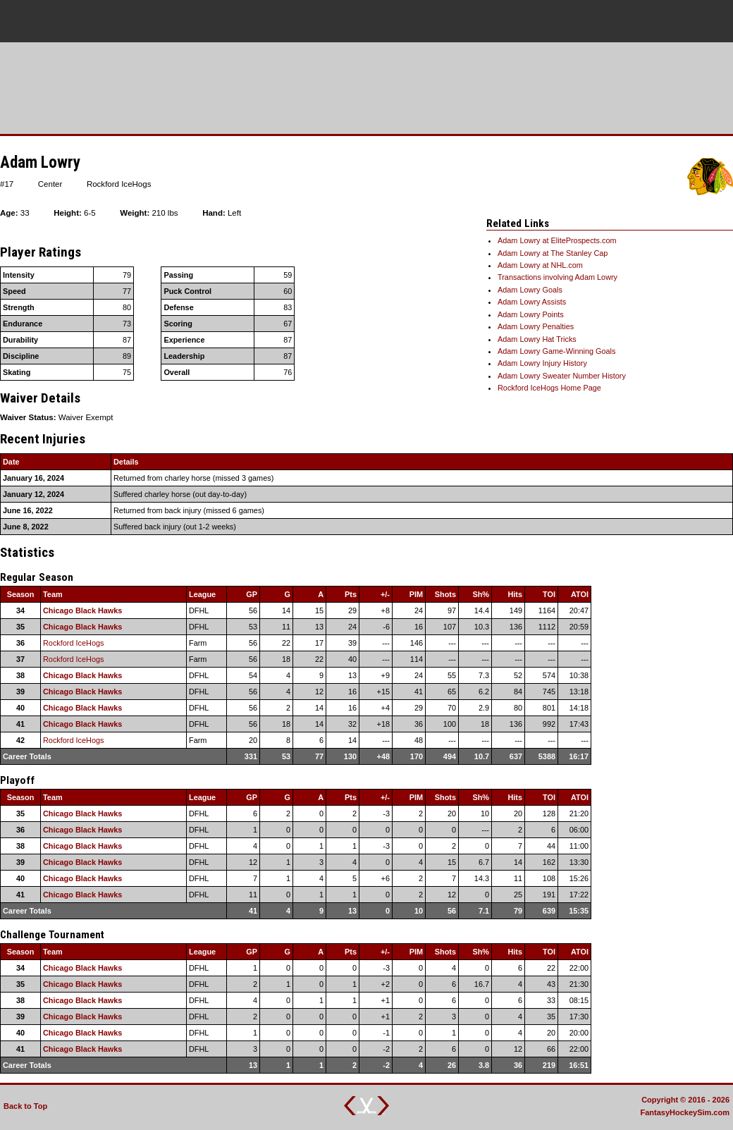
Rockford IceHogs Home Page (549, 387)
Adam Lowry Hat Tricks (537, 339)
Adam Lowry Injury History (542, 363)
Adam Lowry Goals (530, 289)
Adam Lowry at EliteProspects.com (557, 240)
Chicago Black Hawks (82, 610)
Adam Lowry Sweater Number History (562, 375)
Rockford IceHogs (73, 643)
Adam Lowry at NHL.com (540, 265)
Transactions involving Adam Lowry (557, 277)
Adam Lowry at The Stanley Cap (553, 253)
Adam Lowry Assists (532, 301)
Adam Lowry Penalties (536, 326)
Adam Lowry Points (531, 314)
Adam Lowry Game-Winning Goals (556, 351)
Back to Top (25, 1106)
